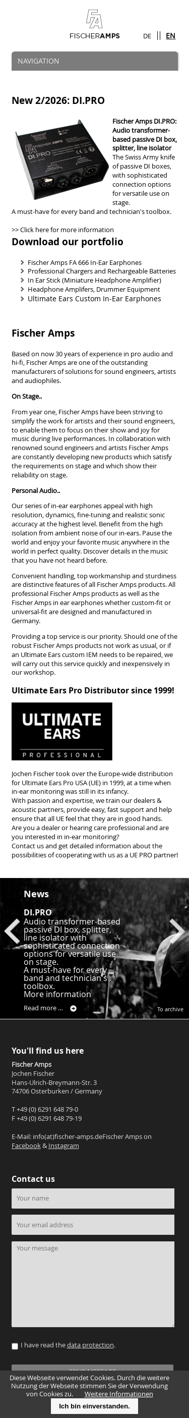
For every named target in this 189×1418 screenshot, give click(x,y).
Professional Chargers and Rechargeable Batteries (102, 271)
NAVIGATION (38, 61)
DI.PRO (38, 912)
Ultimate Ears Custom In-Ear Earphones (94, 298)
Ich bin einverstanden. (94, 1406)
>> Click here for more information (63, 230)
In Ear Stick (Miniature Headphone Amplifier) (94, 280)
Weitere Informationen (119, 1394)
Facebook (26, 1145)
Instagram (63, 1145)
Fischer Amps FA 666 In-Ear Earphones (85, 262)
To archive (170, 1009)
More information (57, 994)
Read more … (50, 1008)
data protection (90, 1345)
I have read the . (68, 1345)
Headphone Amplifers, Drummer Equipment (94, 289)
